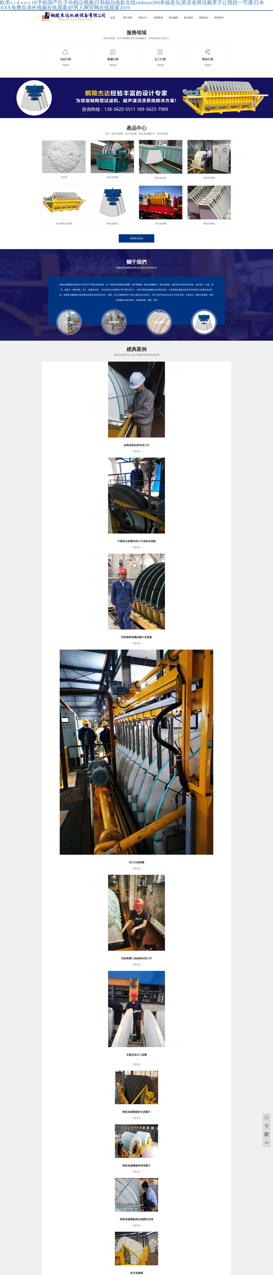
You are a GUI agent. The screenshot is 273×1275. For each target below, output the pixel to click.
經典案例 (158, 17)
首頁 (112, 17)
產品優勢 (173, 17)
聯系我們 (219, 17)
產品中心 (143, 17)
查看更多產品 (136, 238)
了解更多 (65, 65)
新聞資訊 (203, 17)
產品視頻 (188, 17)
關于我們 (127, 17)
